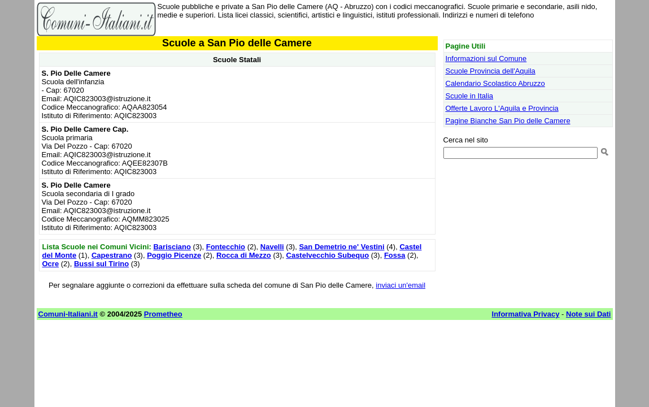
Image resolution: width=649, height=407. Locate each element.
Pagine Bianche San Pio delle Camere (508, 120)
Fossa (395, 255)
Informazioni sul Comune (486, 58)
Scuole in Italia (470, 96)
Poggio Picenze (174, 255)
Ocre (50, 263)
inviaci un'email (400, 285)
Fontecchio (225, 247)
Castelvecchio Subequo (327, 255)
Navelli (272, 247)
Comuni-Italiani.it (68, 314)
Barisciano (171, 247)
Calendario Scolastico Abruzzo (495, 83)
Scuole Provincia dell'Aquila (490, 71)
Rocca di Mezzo (243, 255)
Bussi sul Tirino (101, 263)
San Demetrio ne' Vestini (341, 247)
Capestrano (112, 255)
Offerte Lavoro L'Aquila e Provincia (502, 108)
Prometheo (163, 314)
